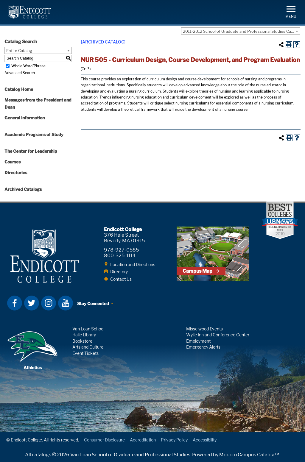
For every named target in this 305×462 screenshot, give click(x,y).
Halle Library (84, 334)
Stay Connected (93, 303)
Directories (15, 172)
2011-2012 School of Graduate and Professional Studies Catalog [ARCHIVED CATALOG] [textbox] (241, 31)
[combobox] (240, 31)
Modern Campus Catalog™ (249, 455)
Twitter (31, 303)
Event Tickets (85, 353)
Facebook (14, 303)
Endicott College (29, 12)
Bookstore (82, 341)
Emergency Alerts (203, 346)
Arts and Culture (87, 346)
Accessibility (205, 439)
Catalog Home (18, 89)
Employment (198, 341)
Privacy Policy (174, 439)
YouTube (65, 303)
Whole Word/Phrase (28, 66)
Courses (12, 161)
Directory (119, 271)
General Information (24, 117)
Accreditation (143, 439)
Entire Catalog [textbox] (19, 50)
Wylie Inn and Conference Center (217, 334)
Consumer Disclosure (104, 439)
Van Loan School (88, 328)
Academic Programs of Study (33, 134)
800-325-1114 (120, 255)
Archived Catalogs (23, 189)
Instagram (48, 303)
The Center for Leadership (30, 151)
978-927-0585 (121, 250)
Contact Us (121, 279)
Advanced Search (19, 73)
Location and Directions (132, 264)
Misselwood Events (204, 328)
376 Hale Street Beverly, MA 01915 (124, 238)
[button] (291, 11)
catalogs (41, 455)
